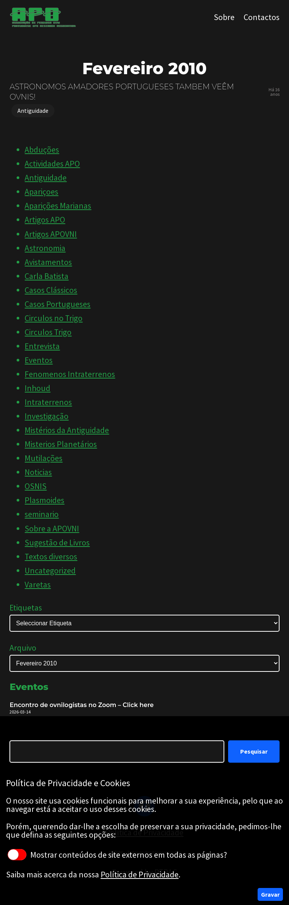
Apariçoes (41, 192)
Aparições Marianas (58, 206)
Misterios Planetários (61, 444)
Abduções (42, 150)
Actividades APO (52, 164)
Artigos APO (45, 220)
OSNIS (36, 486)
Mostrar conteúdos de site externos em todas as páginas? (117, 854)
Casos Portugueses (57, 304)
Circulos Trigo (48, 332)
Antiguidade (32, 110)
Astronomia (45, 248)
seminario (42, 514)
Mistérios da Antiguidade (67, 430)
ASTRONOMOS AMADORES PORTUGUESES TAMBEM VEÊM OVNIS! (121, 91)
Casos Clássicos (51, 290)
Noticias (38, 472)
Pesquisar (253, 751)
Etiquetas (25, 608)
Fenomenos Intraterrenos (70, 374)
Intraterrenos (48, 402)
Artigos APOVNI (51, 234)
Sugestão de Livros (57, 542)
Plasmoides (44, 500)
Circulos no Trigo (53, 318)
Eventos (39, 360)
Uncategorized (50, 570)
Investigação (46, 416)
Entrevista (42, 346)
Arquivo (22, 648)
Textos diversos (51, 556)
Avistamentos (48, 262)
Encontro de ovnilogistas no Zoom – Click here (81, 705)
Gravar (270, 894)
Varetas (38, 584)
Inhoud (37, 388)
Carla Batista (46, 276)
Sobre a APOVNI (52, 528)
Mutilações (43, 458)
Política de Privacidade (140, 874)
